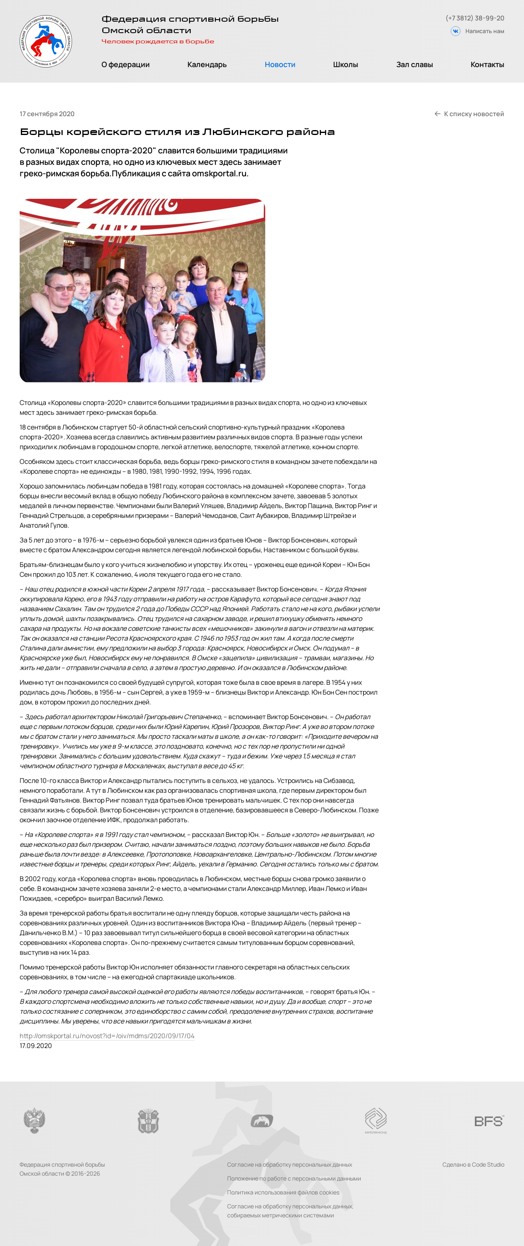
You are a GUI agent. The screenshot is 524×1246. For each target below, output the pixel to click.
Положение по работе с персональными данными (294, 1178)
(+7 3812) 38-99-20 (474, 17)
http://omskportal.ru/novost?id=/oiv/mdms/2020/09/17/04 (107, 1035)
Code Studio (488, 1164)
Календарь (207, 64)
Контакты (487, 64)
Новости (280, 64)
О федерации (126, 64)
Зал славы (414, 64)
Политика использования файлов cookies (283, 1192)
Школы (345, 64)
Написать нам (484, 31)
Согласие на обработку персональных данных (289, 1164)
